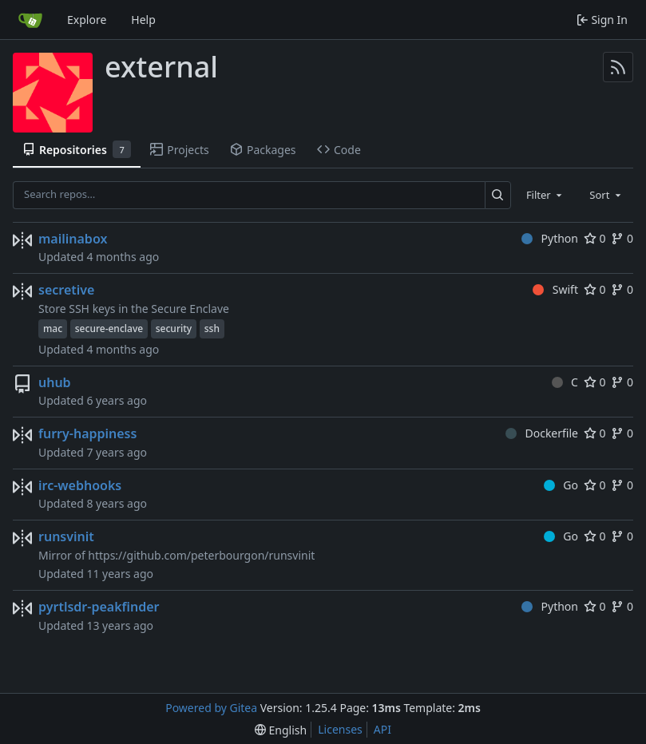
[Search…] (498, 195)
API (382, 729)
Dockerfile (541, 433)
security (174, 328)
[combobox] (545, 195)
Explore (86, 19)
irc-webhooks (79, 485)
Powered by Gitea (211, 707)
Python (549, 238)
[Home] (30, 20)
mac (52, 328)
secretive (66, 290)
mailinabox (72, 239)
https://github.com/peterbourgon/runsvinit (201, 555)
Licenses (340, 729)
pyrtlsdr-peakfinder (99, 607)
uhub (54, 382)
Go (561, 485)
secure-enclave (109, 328)
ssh (212, 328)
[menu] (281, 730)
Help (143, 19)
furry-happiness (87, 433)
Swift (555, 289)
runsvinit (66, 536)
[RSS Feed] (618, 67)
